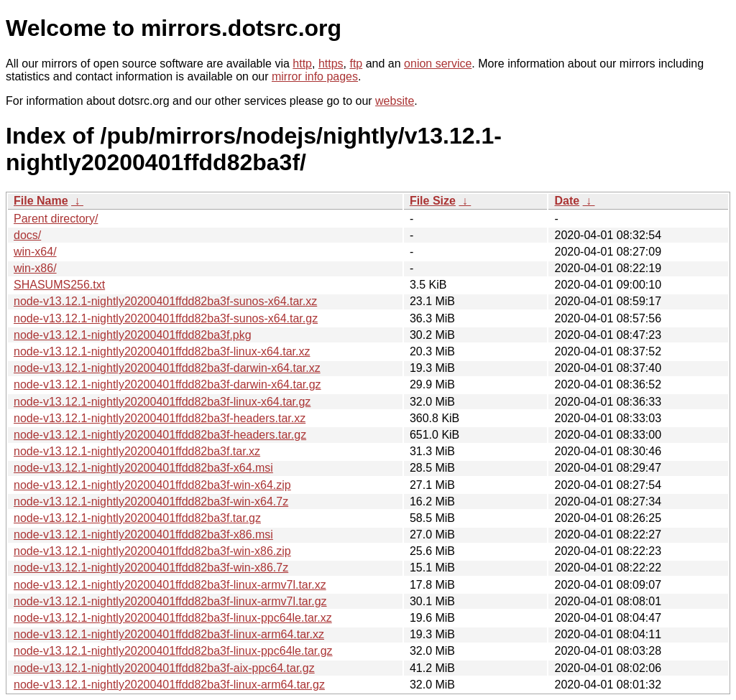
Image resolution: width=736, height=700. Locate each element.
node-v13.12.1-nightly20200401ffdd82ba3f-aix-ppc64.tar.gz (164, 668)
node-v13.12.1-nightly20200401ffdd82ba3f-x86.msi (143, 534)
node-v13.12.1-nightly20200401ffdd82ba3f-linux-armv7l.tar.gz (170, 601)
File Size (433, 201)
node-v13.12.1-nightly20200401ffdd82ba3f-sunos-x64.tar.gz (166, 318)
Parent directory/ (56, 219)
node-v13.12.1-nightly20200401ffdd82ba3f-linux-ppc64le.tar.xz (173, 618)
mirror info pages (315, 76)
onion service (438, 63)
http (302, 63)
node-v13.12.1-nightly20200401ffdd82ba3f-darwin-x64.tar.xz (167, 368)
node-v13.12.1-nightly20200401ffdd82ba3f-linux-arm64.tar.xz (169, 634)
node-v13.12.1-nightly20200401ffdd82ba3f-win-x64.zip (152, 485)
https (331, 63)
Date (566, 201)
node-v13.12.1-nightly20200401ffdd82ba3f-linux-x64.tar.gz (162, 402)
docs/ (27, 235)
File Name (41, 201)
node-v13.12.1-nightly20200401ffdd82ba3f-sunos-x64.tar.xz (165, 301)
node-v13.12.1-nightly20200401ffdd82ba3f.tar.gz (137, 518)
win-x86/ (35, 268)
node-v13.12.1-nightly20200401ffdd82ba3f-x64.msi (143, 468)
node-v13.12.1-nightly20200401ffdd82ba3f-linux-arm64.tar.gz (169, 684)
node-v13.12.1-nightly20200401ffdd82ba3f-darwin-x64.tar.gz (167, 384)
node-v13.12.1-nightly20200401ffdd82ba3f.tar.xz (137, 451)
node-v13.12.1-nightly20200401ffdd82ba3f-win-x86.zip (152, 551)
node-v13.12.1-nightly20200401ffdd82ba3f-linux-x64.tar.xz (162, 351)
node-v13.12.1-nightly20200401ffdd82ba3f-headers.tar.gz (160, 435)
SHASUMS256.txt (59, 285)
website (394, 101)
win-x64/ (35, 252)
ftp (355, 63)
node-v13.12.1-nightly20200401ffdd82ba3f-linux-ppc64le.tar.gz (173, 651)
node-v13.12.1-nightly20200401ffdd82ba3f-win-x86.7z (151, 567)
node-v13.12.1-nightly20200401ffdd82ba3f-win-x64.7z (151, 501)
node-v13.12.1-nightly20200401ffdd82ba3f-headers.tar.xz (159, 418)
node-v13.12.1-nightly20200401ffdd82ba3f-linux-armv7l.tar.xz (170, 585)
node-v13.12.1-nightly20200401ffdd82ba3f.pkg (133, 335)
